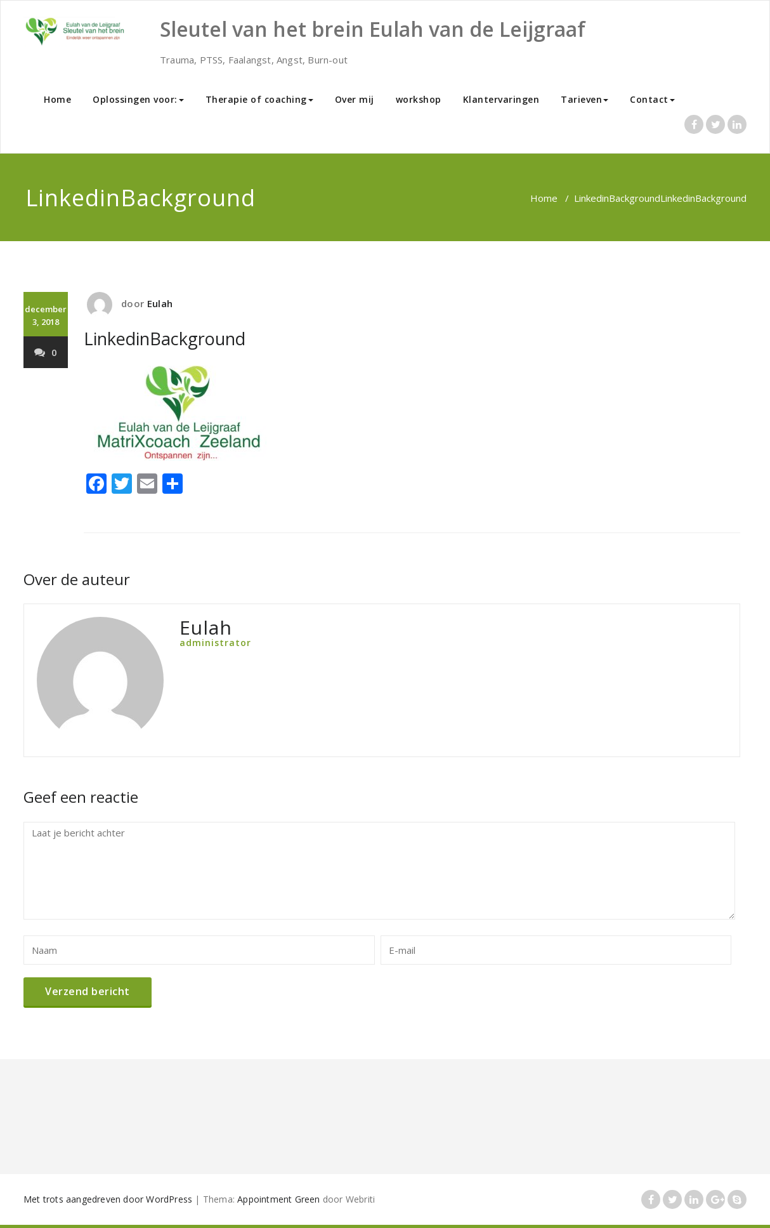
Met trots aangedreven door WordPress (107, 1199)
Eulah (160, 303)
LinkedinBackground (617, 198)
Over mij (354, 99)
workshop (418, 99)
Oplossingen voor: (138, 99)
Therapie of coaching (259, 99)
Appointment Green (278, 1199)
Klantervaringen (501, 99)
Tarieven (584, 99)
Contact (652, 99)
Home (57, 99)
